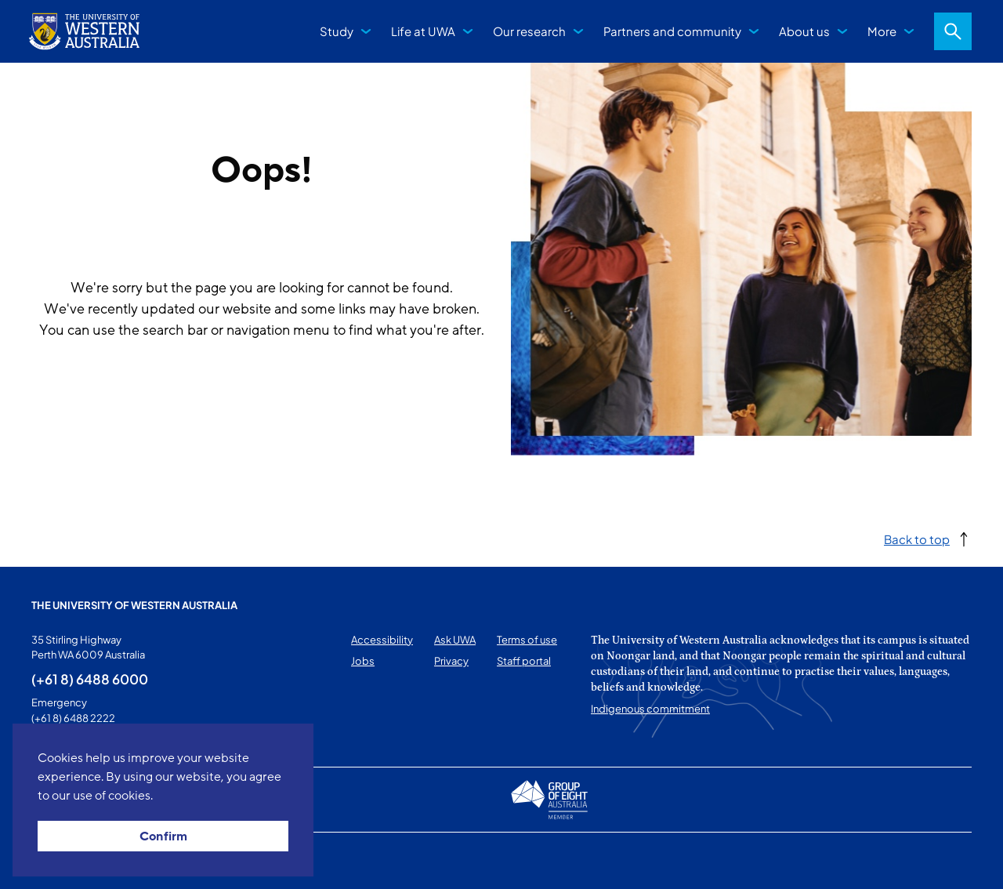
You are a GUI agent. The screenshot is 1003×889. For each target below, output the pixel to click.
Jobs (363, 661)
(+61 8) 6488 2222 (73, 718)
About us (804, 31)
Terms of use (527, 639)
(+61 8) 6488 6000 (89, 679)
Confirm (163, 836)
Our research (529, 31)
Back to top (917, 539)
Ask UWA (455, 639)
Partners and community (672, 31)
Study (336, 31)
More (881, 31)
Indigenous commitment (650, 708)
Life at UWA (423, 31)
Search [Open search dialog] (953, 31)
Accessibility (382, 639)
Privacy (451, 661)
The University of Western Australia (134, 605)
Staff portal (524, 661)
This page (53, 861)
